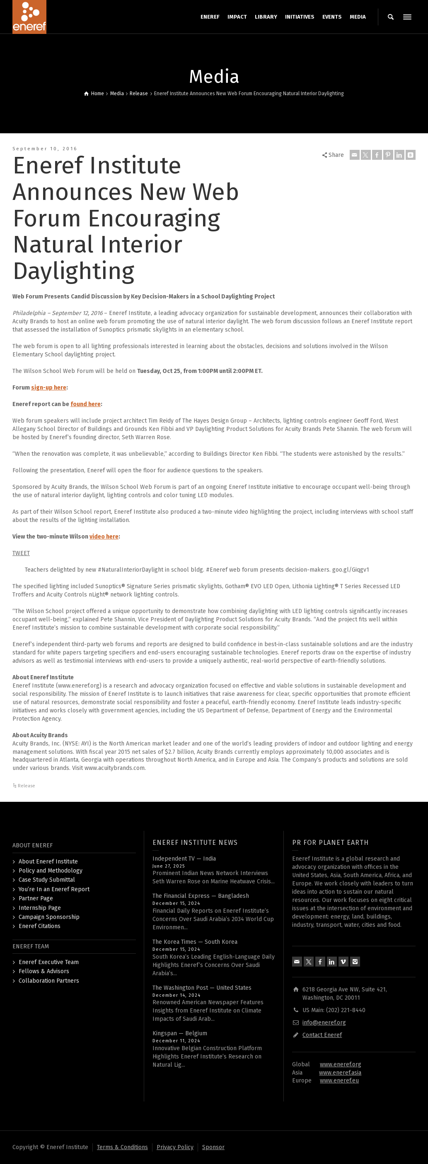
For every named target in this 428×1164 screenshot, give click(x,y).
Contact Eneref (322, 1035)
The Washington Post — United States (201, 987)
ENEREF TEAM (30, 946)
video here (103, 536)
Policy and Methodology (50, 870)
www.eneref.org (340, 1064)
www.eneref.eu (339, 1080)
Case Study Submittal (47, 879)
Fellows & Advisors (44, 971)
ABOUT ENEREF (32, 845)
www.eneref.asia (340, 1072)
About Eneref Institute (48, 861)
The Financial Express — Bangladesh (200, 895)
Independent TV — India (184, 858)
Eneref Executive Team (49, 962)
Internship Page (40, 907)
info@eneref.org (324, 1022)
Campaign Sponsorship (49, 917)
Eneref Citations (39, 926)
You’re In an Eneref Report (54, 889)
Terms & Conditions (122, 1147)
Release (26, 786)
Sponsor (213, 1147)
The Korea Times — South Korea (194, 941)
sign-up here (48, 387)
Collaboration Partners (49, 980)
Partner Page (36, 898)
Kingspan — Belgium (179, 1033)
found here (85, 404)
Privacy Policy (175, 1147)
